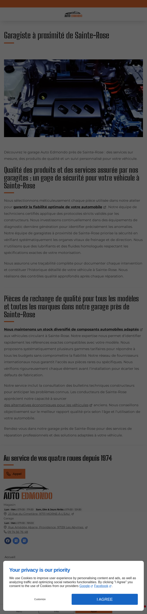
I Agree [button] (105, 599)
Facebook (101, 586)
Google (85, 586)
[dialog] (73, 586)
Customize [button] (40, 599)
